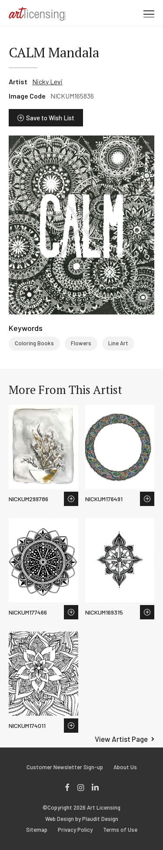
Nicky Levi (47, 81)
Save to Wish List (50, 118)
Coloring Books (34, 343)
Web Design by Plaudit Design (81, 819)
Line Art (118, 343)
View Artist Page (121, 738)
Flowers (81, 343)
